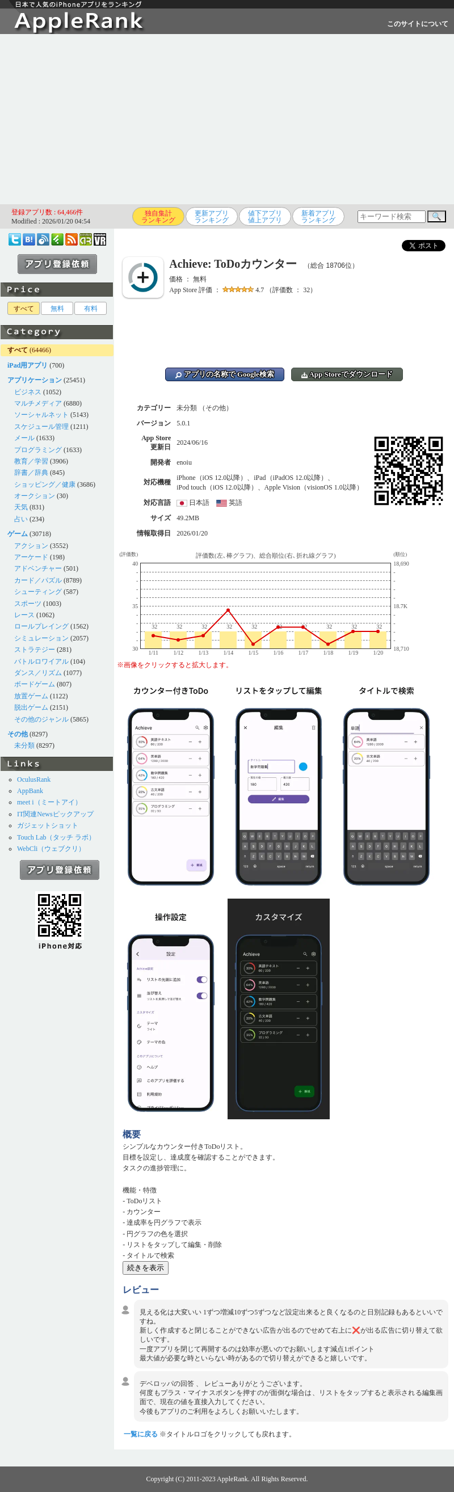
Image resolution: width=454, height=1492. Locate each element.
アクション (31, 546)
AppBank (30, 791)
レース (24, 615)
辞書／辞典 (31, 473)
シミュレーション (41, 638)
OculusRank (34, 779)
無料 (57, 309)
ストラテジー (34, 650)
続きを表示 (145, 1267)
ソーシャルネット (41, 415)
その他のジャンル (41, 719)
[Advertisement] (227, 119)
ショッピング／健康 (44, 484)
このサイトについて (417, 24)
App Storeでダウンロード (347, 374)
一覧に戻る (141, 1434)
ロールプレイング (41, 626)
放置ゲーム (31, 696)
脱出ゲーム (31, 707)
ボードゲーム (34, 684)
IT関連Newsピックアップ (55, 814)
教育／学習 (31, 461)
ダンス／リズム (38, 673)
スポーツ (27, 604)
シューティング (38, 592)
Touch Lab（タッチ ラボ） (56, 837)
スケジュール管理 (41, 427)
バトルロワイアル (41, 661)
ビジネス (27, 392)
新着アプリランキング (318, 216)
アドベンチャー (38, 568)
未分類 (24, 745)
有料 (91, 309)
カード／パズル (38, 580)
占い (21, 519)
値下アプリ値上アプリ (265, 216)
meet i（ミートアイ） (49, 802)
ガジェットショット (47, 825)
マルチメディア (38, 403)
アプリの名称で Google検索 (224, 374)
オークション (34, 496)
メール (24, 438)
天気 (21, 507)
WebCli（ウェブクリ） (51, 849)
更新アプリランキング (212, 216)
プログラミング (38, 450)
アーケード (31, 557)
